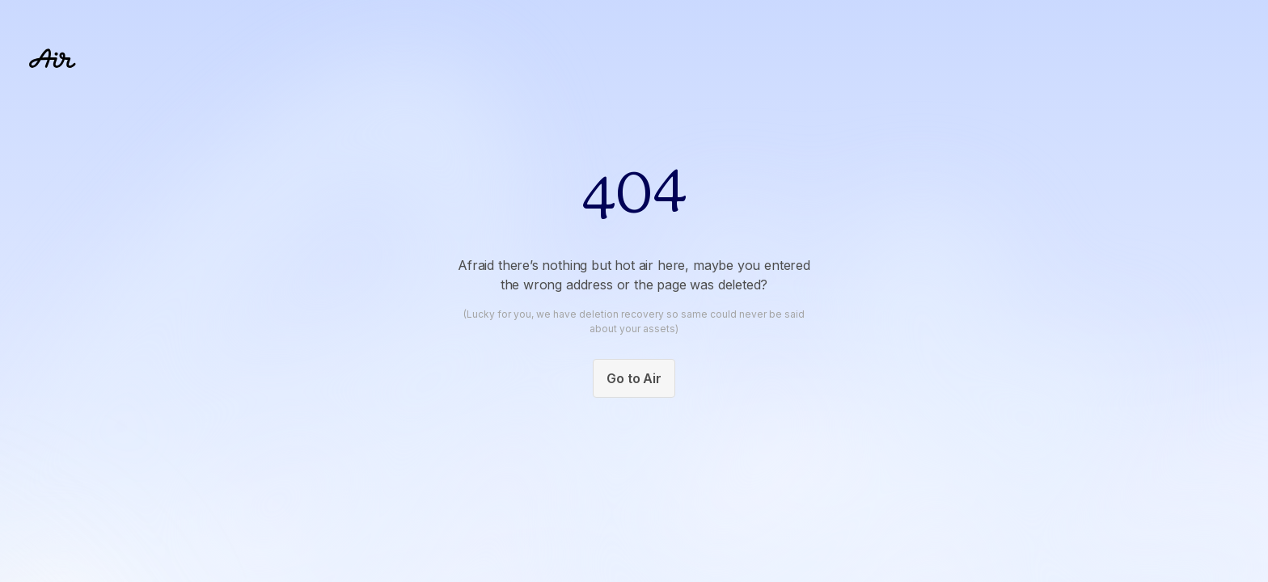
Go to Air (634, 378)
